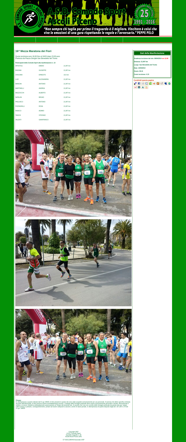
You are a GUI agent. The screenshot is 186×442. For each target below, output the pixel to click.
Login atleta (90, 39)
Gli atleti (47, 39)
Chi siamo (25, 39)
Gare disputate (68, 39)
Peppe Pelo (112, 39)
